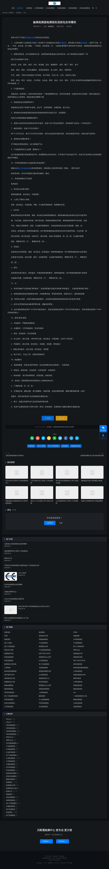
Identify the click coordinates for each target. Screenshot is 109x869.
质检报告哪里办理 (45, 672)
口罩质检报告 (8, 707)
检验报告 (7, 640)
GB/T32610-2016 (44, 654)
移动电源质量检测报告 (80, 668)
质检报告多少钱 (9, 679)
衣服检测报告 (10, 807)
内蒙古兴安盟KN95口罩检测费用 (92, 502)
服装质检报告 (77, 690)
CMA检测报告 (9, 700)
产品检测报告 (77, 644)
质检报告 (29, 8)
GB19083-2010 (9, 676)
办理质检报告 (77, 640)
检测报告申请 (8, 654)
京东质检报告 (43, 676)
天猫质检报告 (43, 668)
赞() (48, 419)
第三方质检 (41, 447)
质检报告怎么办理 (45, 658)
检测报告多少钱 (9, 683)
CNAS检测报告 (44, 704)
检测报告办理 (43, 647)
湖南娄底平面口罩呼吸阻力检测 (91, 481)
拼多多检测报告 (84, 8)
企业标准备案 (77, 704)
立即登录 (50, 524)
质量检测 (76, 637)
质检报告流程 (77, 658)
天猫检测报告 (61, 8)
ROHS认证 (9, 738)
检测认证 (9, 792)
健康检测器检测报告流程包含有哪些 (54, 23)
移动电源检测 (8, 658)
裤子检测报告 (10, 810)
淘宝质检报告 (43, 683)
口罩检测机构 (77, 683)
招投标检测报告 (44, 690)
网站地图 (61, 857)
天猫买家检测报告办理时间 (14, 456)
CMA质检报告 (11, 729)
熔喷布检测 (77, 679)
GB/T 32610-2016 (79, 661)
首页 (13, 8)
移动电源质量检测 (10, 672)
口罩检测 (7, 668)
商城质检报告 (77, 686)
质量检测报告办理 (79, 676)
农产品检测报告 (11, 756)
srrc (74, 693)
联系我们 (46, 842)
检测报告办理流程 (10, 665)
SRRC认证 (76, 651)
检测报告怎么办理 (45, 686)
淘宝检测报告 (72, 8)
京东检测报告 (50, 8)
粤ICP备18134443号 (54, 861)
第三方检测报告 (44, 665)
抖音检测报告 (10, 771)
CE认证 (8, 723)
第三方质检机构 (24, 169)
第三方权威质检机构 (11, 697)
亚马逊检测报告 (11, 744)
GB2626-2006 (8, 651)
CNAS (75, 633)
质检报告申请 (77, 654)
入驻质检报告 (43, 693)
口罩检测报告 (39, 8)
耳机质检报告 (8, 661)
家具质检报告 (77, 665)
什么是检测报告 (44, 700)
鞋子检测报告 (10, 816)
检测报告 (54, 3)
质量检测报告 (43, 640)
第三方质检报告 (9, 647)
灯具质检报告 (43, 661)
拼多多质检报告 (9, 704)
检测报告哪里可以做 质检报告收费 (92, 456)
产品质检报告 (43, 644)
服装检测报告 (77, 700)
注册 (60, 524)
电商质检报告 (8, 690)
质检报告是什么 (44, 679)
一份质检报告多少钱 (80, 697)
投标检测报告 (8, 686)
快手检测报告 (10, 768)
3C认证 (8, 720)
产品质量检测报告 (45, 651)
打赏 (61, 419)
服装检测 (42, 697)
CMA (6, 637)
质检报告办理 (30, 38)
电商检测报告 (10, 801)
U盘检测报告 (77, 707)
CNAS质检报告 (9, 693)
